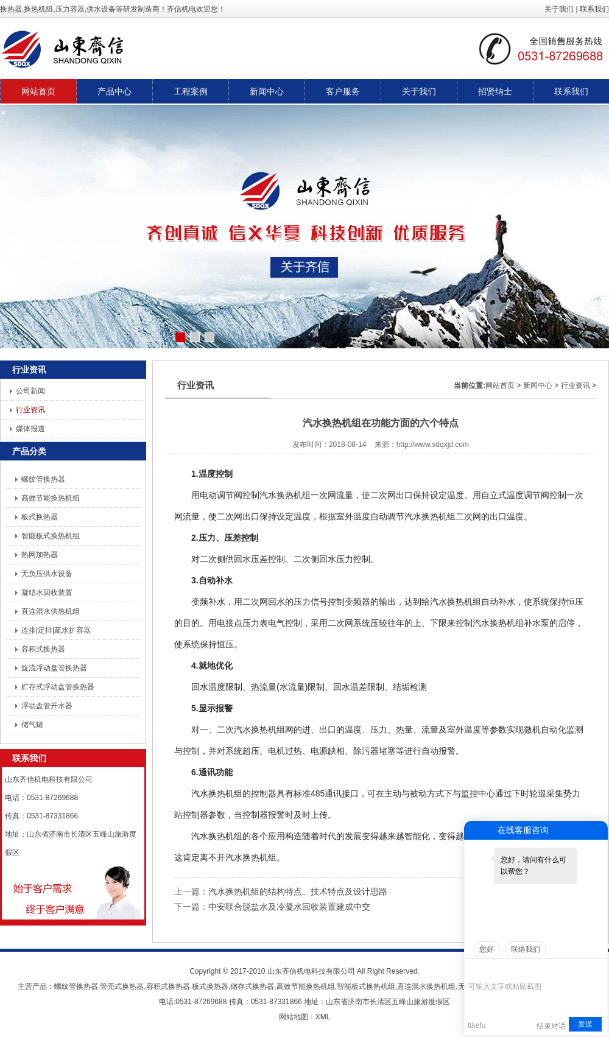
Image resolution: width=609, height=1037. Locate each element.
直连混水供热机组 (50, 611)
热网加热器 (39, 554)
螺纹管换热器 (43, 479)
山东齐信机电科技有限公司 (311, 971)
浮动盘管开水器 (46, 705)
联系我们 (594, 9)
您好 (486, 949)
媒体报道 (30, 428)
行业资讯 (30, 410)
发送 (585, 1024)
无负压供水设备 (46, 573)
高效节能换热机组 (50, 498)
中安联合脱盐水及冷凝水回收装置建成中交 (289, 907)
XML (323, 1017)
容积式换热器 (43, 649)
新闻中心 (537, 385)
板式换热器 (39, 517)
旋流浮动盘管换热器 (54, 668)
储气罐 (32, 724)
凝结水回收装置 (46, 592)
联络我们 (525, 949)
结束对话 (551, 1026)
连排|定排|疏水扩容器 (56, 630)
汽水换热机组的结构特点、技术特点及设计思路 (297, 891)
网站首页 (500, 385)
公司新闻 (30, 391)
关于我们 (559, 9)
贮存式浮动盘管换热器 (57, 687)
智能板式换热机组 (50, 536)
